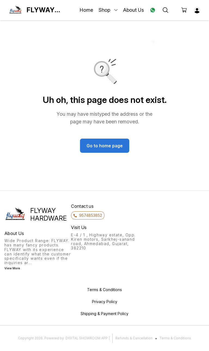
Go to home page (105, 145)
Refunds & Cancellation (134, 338)
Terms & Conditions (175, 338)
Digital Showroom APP (87, 338)
